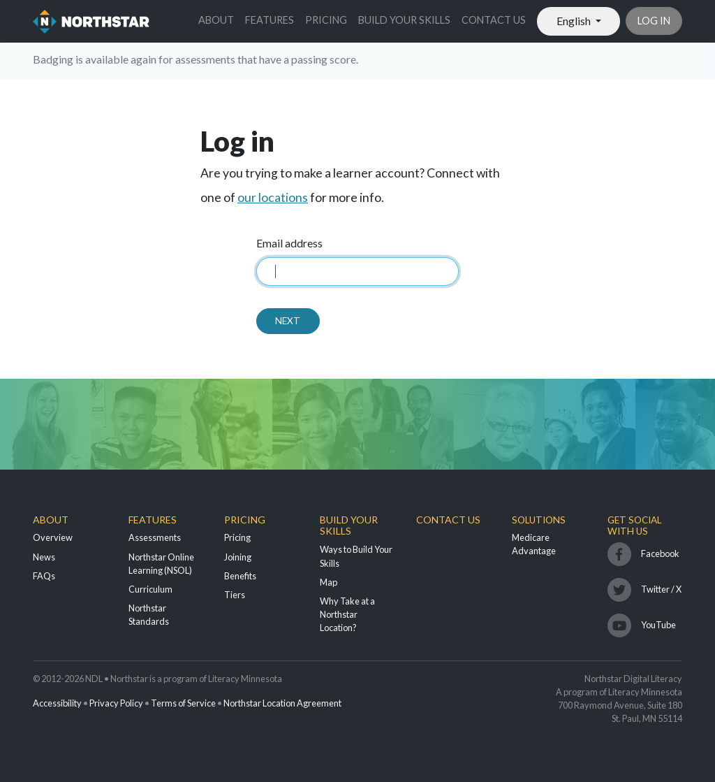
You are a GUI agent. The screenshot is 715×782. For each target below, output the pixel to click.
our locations (272, 197)
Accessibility (57, 703)
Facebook (660, 553)
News (44, 557)
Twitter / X (661, 589)
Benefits (240, 575)
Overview (53, 537)
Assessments (154, 537)
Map (328, 582)
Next (287, 320)
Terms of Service (183, 703)
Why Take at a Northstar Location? (347, 614)
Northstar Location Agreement (282, 703)
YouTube (658, 624)
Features (269, 20)
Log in (653, 21)
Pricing (326, 20)
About (216, 20)
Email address (289, 242)
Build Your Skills (404, 20)
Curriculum (150, 589)
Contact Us (494, 20)
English (574, 20)
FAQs (44, 575)
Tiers (234, 594)
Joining (237, 557)
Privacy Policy (116, 703)
